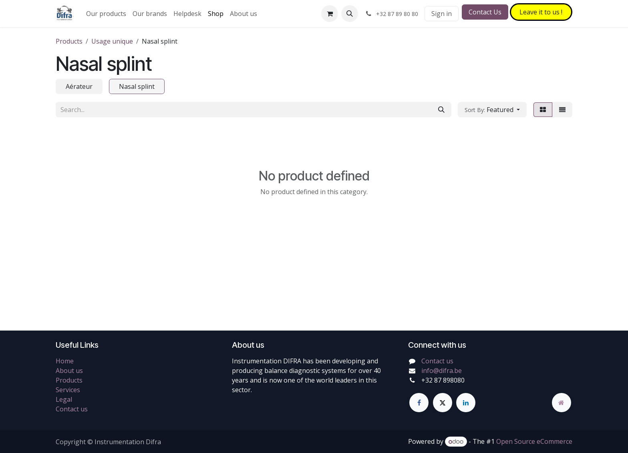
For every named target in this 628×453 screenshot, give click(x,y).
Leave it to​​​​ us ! (540, 12)
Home (65, 361)
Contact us (72, 409)
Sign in (441, 13)
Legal (64, 399)
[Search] (441, 109)
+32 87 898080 (443, 380)
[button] (349, 13)
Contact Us (485, 12)
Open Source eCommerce (534, 441)
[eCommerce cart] (329, 13)
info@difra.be (441, 370)
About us (69, 370)
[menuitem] (106, 14)
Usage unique (112, 41)
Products (69, 41)
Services (68, 389)
